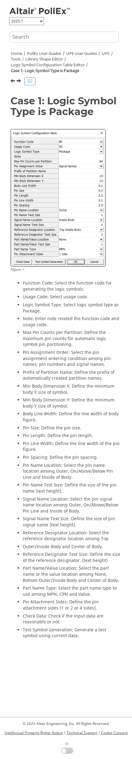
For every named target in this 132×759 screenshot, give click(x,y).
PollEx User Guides (44, 53)
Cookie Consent (114, 733)
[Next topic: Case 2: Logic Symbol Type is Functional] (19, 81)
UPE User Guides (81, 53)
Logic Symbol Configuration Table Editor (48, 65)
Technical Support (81, 733)
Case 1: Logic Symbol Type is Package (45, 71)
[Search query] (64, 37)
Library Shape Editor (44, 59)
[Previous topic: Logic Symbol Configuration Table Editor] (13, 81)
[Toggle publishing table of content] (29, 81)
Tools (16, 59)
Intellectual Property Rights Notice (34, 733)
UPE (106, 53)
